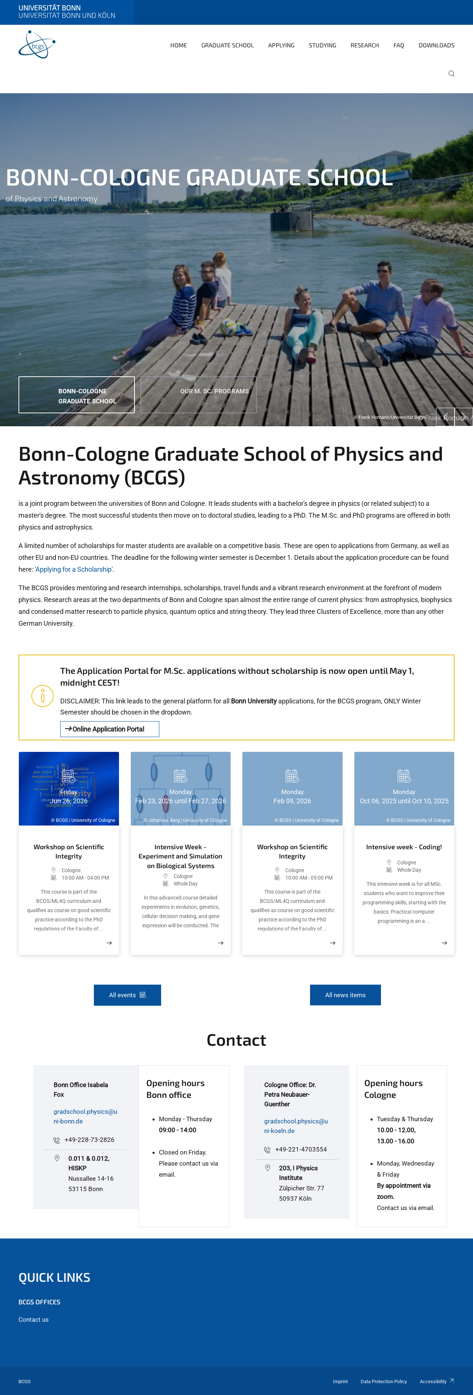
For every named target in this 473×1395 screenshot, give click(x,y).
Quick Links (54, 1276)
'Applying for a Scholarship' (74, 569)
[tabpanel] (236, 259)
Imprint (340, 1381)
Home (178, 44)
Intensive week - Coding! (404, 847)
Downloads (437, 44)
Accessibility (437, 1381)
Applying (281, 44)
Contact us (33, 1319)
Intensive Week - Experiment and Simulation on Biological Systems (180, 856)
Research (365, 44)
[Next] (464, 417)
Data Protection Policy (384, 1381)
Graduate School (227, 44)
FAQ (399, 44)
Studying (322, 44)
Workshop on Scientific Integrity (69, 851)
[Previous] (445, 417)
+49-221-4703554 (301, 1149)
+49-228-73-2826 (90, 1139)
